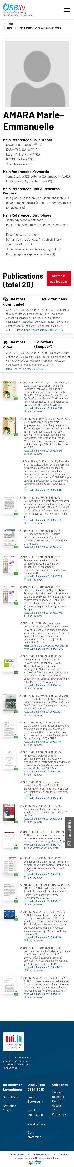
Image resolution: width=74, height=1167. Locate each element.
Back (10, 23)
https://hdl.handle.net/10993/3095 (43, 818)
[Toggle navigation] (67, 10)
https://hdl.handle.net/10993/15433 (43, 648)
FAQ (56, 1110)
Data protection (36, 1135)
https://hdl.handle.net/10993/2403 (43, 329)
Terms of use (16, 1154)
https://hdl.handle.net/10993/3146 (42, 685)
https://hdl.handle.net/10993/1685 (42, 874)
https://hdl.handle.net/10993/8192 (42, 937)
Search (9, 1110)
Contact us (61, 1114)
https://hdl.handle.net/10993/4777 (42, 844)
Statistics (11, 1106)
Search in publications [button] (58, 278)
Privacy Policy (41, 1154)
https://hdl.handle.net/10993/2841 (42, 901)
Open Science (12, 1099)
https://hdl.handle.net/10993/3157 (42, 741)
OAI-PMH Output (58, 1103)
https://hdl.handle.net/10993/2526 (43, 711)
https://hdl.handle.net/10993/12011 (43, 798)
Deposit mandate (59, 1094)
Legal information (35, 1115)
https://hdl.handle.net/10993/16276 (43, 450)
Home (9, 27)
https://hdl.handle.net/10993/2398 (43, 576)
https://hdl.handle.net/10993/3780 (43, 408)
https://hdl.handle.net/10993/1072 (42, 546)
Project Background (35, 1101)
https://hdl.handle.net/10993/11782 (43, 967)
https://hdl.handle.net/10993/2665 (25, 368)
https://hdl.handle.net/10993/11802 (43, 490)
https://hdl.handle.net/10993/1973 (42, 519)
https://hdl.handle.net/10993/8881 (42, 993)
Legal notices (36, 1126)
